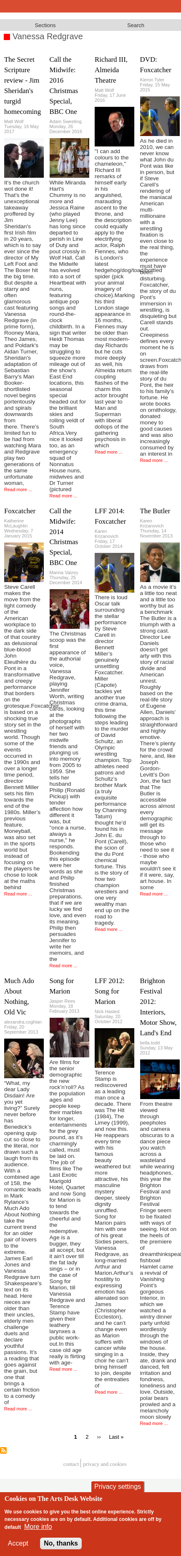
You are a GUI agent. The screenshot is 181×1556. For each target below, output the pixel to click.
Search (135, 25)
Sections (45, 25)
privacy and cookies (104, 1464)
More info (38, 1526)
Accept (18, 1543)
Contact (71, 1464)
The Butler (155, 511)
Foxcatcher (19, 511)
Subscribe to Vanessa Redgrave (3, 1450)
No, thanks (61, 1543)
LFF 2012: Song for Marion (110, 991)
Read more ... (18, 489)
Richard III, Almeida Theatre (111, 69)
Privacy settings (117, 1486)
